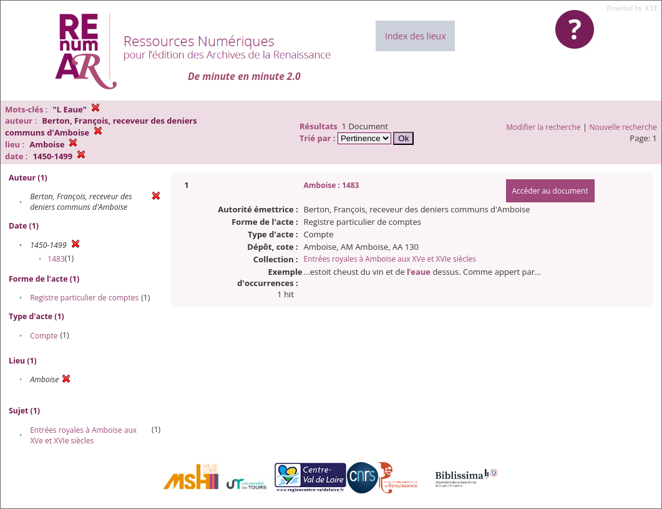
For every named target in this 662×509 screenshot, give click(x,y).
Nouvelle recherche (624, 127)
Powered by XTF (632, 8)
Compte (43, 335)
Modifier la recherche (543, 127)
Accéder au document (550, 190)
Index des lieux (415, 36)
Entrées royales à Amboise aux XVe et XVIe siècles (83, 435)
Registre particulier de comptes (84, 297)
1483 (55, 259)
